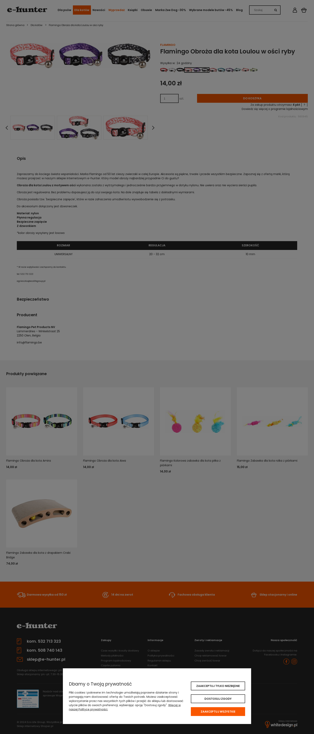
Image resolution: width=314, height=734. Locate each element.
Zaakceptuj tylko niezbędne (218, 686)
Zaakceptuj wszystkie (218, 712)
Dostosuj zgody (217, 699)
